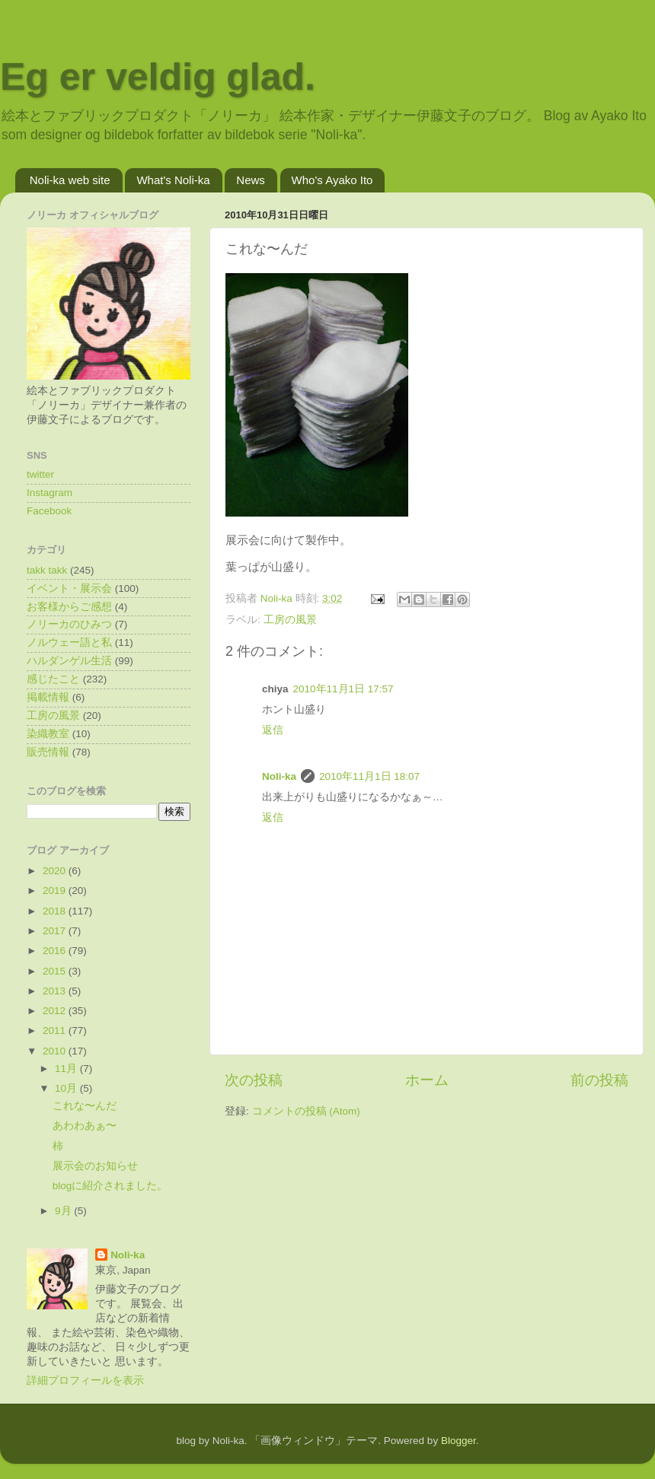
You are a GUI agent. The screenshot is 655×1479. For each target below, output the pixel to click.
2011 (56, 1030)
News (250, 179)
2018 (56, 911)
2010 (56, 1051)
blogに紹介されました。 (110, 1185)
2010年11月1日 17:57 (343, 689)
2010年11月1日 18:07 (369, 776)
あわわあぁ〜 (85, 1125)
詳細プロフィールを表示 (85, 1380)
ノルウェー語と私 (69, 642)
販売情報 (48, 752)
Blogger (458, 1440)
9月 (64, 1211)
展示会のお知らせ (95, 1166)
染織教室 (48, 734)
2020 (56, 870)
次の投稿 (254, 1080)
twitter (40, 474)
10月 (67, 1088)
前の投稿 (599, 1080)
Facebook (49, 511)
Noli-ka (279, 776)
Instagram (49, 492)
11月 (67, 1068)
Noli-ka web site (70, 179)
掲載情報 (48, 697)
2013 (56, 991)
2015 (56, 971)
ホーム (427, 1080)
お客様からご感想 (69, 606)
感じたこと (53, 679)
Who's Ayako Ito (332, 179)
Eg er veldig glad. (157, 77)
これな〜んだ (85, 1106)
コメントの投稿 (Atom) (306, 1111)
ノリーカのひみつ (69, 624)
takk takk (47, 570)
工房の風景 (290, 619)
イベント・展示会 (69, 588)
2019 (56, 890)
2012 (56, 1010)
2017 (56, 931)
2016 (56, 950)
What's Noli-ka (172, 179)
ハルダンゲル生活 (69, 660)
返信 (272, 730)
